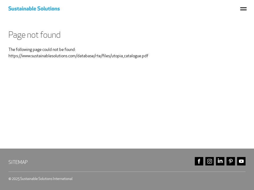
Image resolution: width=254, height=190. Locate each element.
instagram (209, 161)
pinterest (231, 161)
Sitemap (18, 162)
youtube (241, 161)
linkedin (220, 161)
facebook (199, 161)
